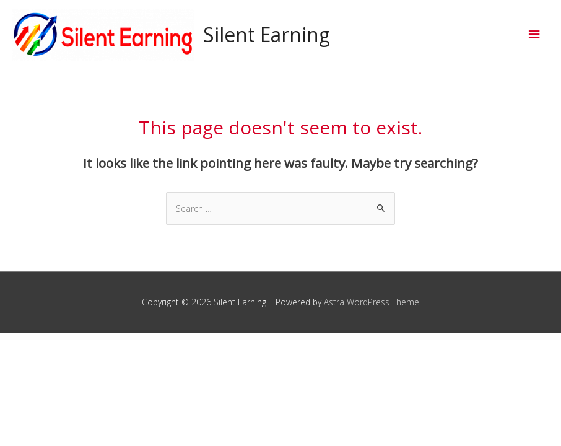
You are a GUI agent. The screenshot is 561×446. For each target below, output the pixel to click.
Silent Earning (266, 34)
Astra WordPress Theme (371, 302)
